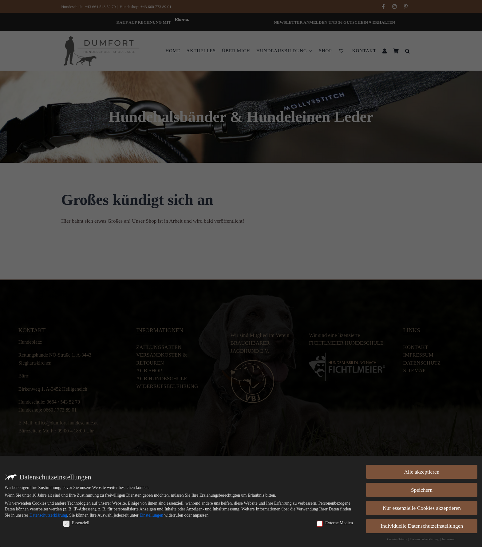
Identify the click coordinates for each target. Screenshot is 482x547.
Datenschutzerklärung (48, 514)
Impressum (449, 539)
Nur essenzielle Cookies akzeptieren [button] (422, 507)
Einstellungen (151, 514)
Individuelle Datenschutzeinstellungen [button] (422, 525)
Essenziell (76, 522)
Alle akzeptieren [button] (421, 471)
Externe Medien (335, 522)
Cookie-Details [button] (397, 539)
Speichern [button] (422, 489)
